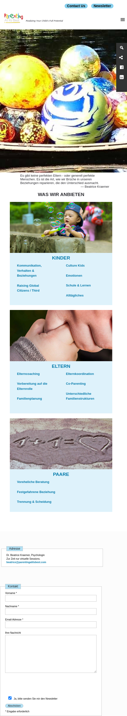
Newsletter (102, 6)
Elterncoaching (28, 374)
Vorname (11, 593)
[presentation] (42, 685)
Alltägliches (75, 295)
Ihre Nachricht (13, 632)
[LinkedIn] (121, 77)
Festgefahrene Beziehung (36, 492)
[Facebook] (121, 67)
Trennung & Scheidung (34, 502)
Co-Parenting (76, 383)
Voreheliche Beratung (33, 482)
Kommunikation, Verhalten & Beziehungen (29, 270)
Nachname (12, 606)
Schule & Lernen (78, 285)
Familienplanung (29, 398)
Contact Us (76, 6)
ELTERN (61, 366)
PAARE (61, 474)
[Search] (121, 48)
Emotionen (74, 275)
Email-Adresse (14, 619)
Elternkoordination (80, 374)
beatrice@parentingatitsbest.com (26, 562)
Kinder (61, 257)
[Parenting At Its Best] (121, 87)
